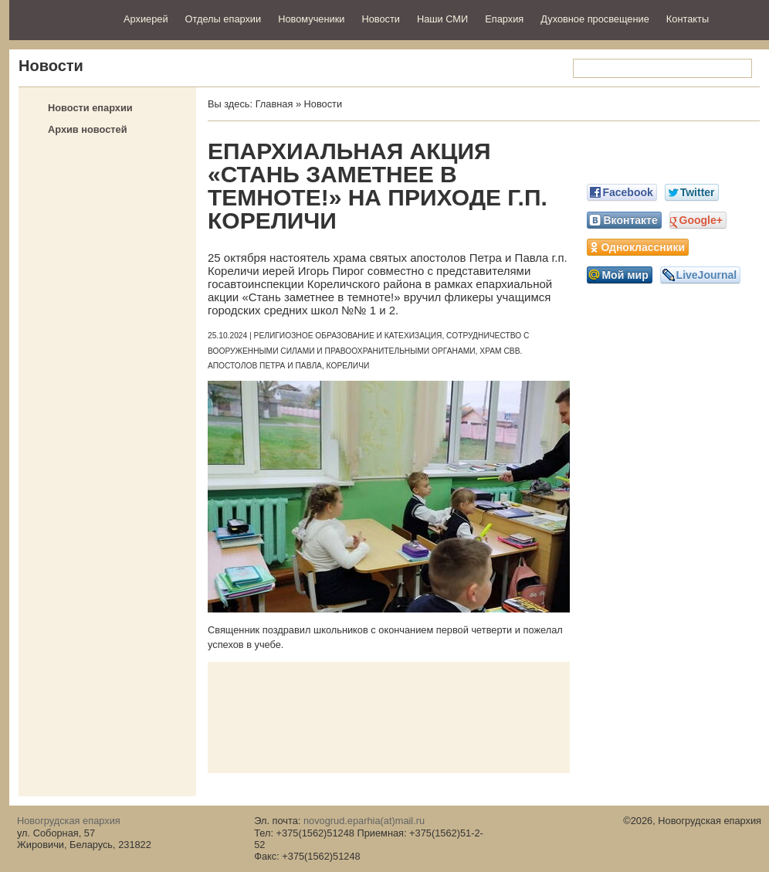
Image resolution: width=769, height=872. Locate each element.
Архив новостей (87, 129)
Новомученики (311, 19)
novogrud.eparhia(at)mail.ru (364, 820)
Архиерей (146, 19)
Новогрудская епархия (61, 18)
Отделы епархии (223, 19)
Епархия (504, 19)
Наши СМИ (442, 19)
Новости (380, 19)
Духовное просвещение (594, 19)
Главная (274, 104)
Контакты (687, 19)
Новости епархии (90, 108)
